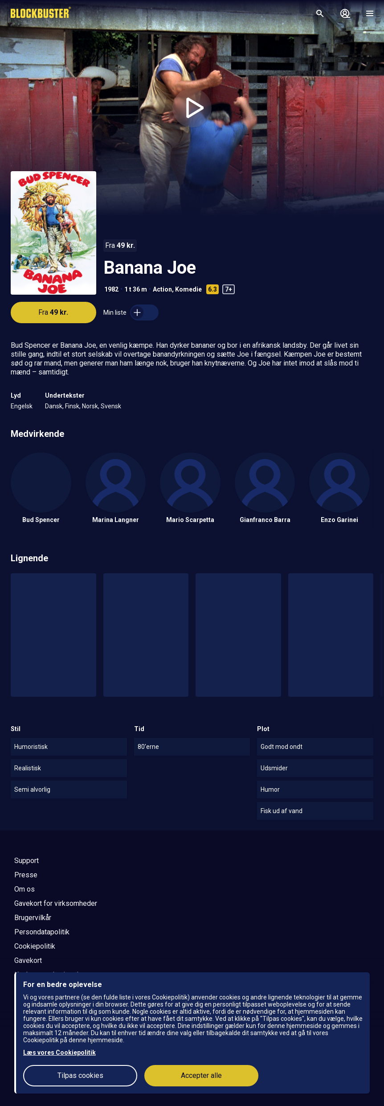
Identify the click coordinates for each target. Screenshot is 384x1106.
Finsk (72, 406)
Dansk (53, 406)
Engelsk (22, 406)
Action (162, 289)
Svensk (111, 406)
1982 (111, 289)
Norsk (90, 406)
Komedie (188, 289)
